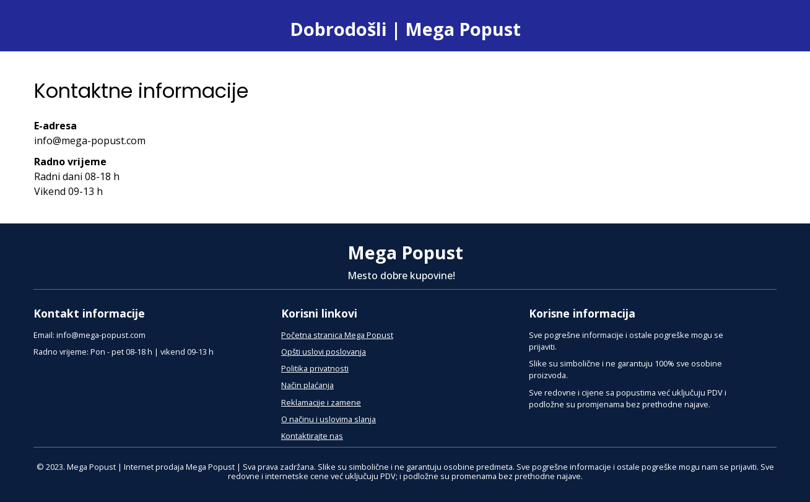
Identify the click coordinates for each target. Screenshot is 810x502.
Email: (43, 334)
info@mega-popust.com (101, 334)
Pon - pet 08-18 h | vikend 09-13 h (152, 351)
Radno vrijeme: (61, 351)
